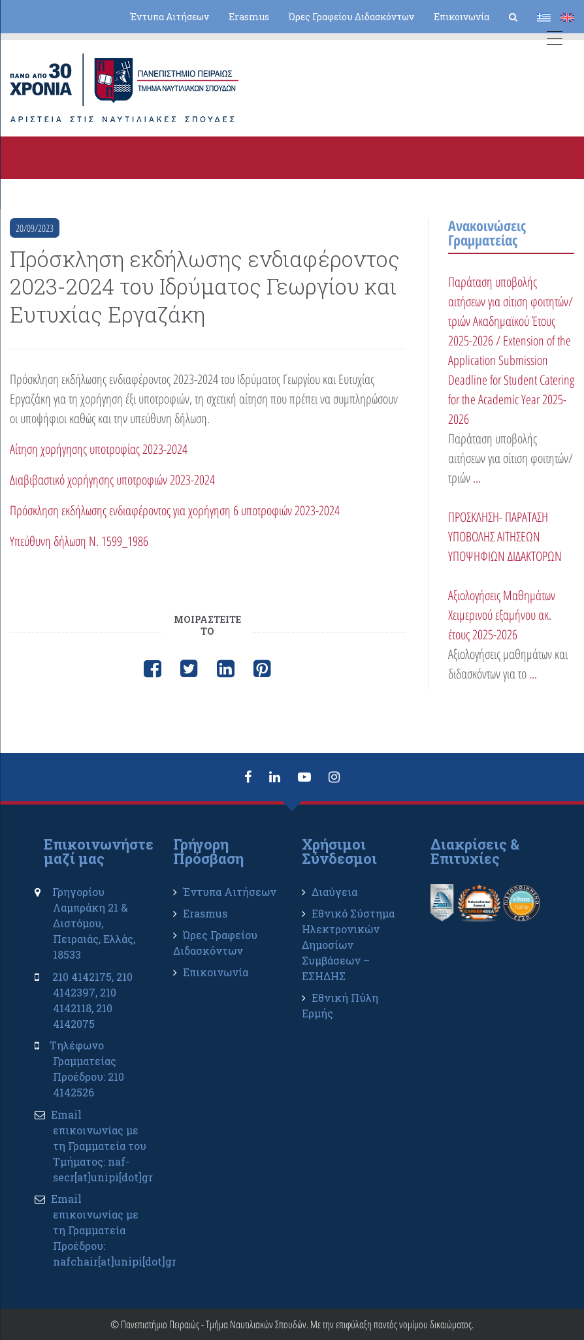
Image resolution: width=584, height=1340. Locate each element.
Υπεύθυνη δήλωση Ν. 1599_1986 (79, 541)
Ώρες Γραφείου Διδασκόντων (351, 16)
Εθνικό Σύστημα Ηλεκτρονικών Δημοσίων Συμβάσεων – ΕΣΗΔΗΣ (348, 944)
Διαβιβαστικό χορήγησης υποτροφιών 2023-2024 (112, 479)
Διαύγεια (334, 892)
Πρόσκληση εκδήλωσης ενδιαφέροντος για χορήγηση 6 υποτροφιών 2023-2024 (175, 510)
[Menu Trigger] (554, 40)
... (477, 478)
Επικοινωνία (461, 16)
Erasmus (249, 16)
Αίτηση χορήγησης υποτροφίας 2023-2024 (98, 449)
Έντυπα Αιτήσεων (169, 16)
